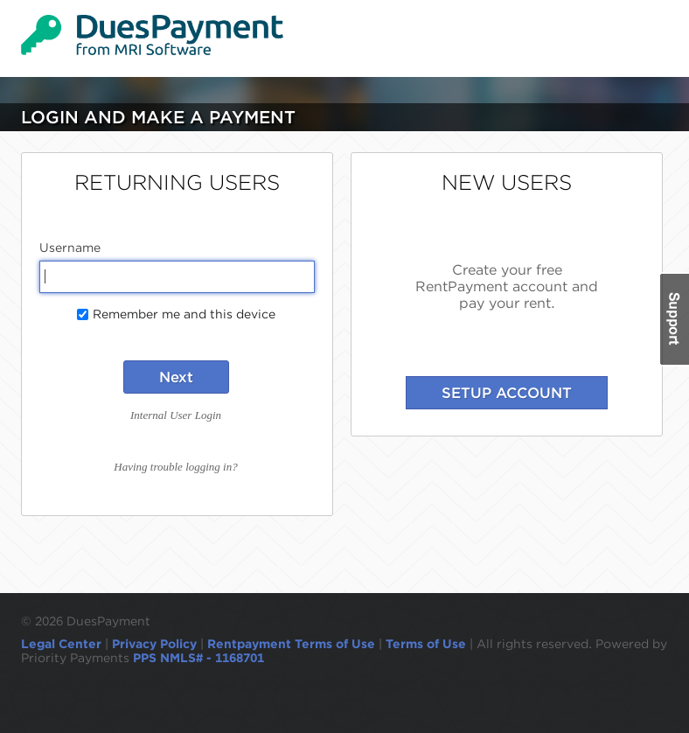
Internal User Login (175, 415)
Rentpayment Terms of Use (291, 644)
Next (176, 377)
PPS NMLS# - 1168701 (198, 658)
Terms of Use (426, 644)
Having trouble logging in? (175, 466)
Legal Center (61, 644)
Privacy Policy (154, 644)
